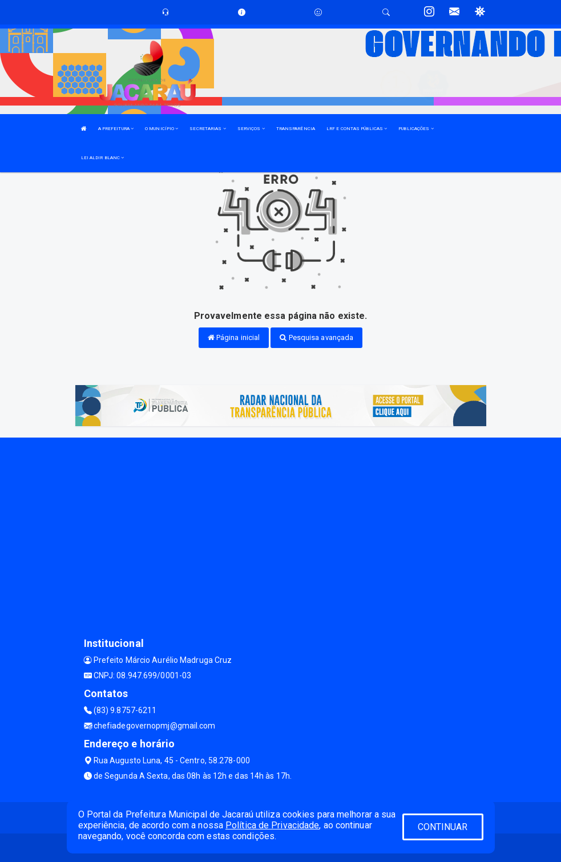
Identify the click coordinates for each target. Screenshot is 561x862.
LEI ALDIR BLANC (102, 157)
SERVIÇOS (251, 128)
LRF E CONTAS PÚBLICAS (356, 128)
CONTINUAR (443, 826)
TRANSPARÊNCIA (295, 128)
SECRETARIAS (207, 128)
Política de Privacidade (272, 825)
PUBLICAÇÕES (415, 128)
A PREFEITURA (116, 128)
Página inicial (234, 337)
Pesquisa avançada (316, 337)
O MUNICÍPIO (161, 128)
